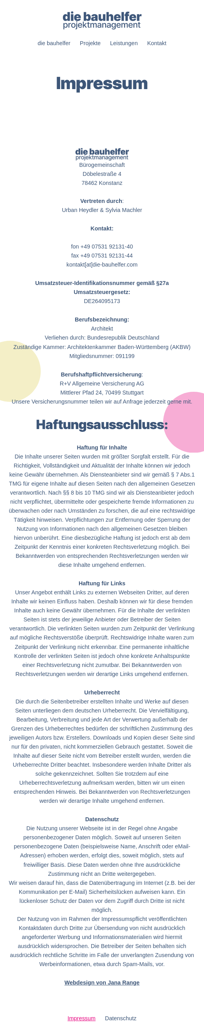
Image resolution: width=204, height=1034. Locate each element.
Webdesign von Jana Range (102, 982)
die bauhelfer (54, 43)
